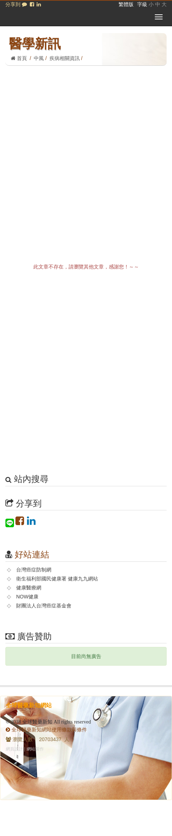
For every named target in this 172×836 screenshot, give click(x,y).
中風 (39, 58)
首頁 (19, 58)
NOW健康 (27, 597)
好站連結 (32, 554)
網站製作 (35, 749)
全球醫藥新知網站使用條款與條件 (46, 729)
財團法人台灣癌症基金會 (43, 605)
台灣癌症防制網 (33, 570)
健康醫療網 (28, 588)
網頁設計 (14, 749)
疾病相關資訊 (65, 58)
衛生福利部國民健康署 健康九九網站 (57, 579)
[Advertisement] (86, 155)
